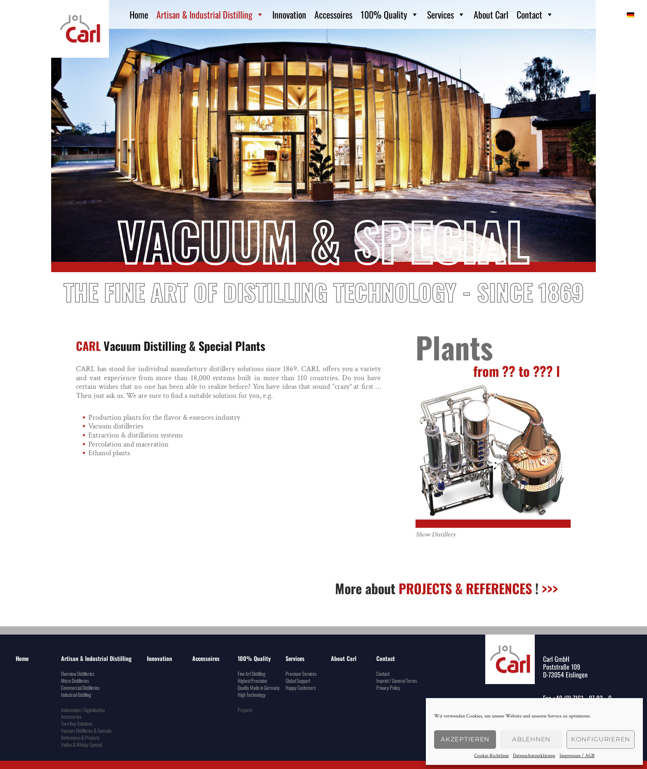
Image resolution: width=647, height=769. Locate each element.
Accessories (71, 716)
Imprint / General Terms (396, 680)
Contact (535, 14)
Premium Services (301, 673)
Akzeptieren (465, 739)
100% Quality (390, 14)
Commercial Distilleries (80, 687)
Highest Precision (252, 680)
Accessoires (333, 14)
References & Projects (80, 737)
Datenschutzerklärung (534, 756)
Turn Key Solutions (76, 723)
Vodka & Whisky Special (81, 744)
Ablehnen (531, 739)
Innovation (289, 14)
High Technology (252, 694)
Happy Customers (301, 687)
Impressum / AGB (577, 756)
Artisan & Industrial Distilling (210, 14)
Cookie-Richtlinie (491, 756)
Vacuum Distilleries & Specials (86, 730)
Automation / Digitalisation (83, 709)
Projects (245, 709)
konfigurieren (600, 739)
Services (446, 14)
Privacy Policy (388, 687)
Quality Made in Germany (259, 687)
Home (139, 14)
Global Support (298, 680)
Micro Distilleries (75, 680)
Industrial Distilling (76, 694)
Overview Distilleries (77, 673)
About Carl (491, 14)
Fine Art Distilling (251, 673)
